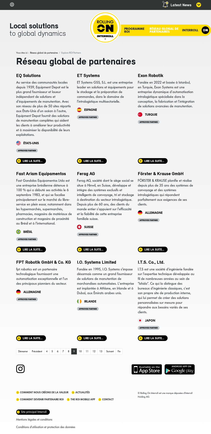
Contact (108, 399)
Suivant (110, 351)
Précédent (37, 351)
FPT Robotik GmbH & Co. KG (43, 262)
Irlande (90, 301)
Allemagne (153, 213)
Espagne (90, 110)
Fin (119, 351)
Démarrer (23, 351)
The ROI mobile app (83, 399)
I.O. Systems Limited (96, 262)
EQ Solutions (28, 76)
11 (87, 351)
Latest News (180, 5)
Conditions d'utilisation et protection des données (45, 427)
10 (80, 351)
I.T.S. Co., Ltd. (151, 262)
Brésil (27, 232)
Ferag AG (86, 174)
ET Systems (88, 76)
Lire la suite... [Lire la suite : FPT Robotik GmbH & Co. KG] (33, 338)
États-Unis (31, 143)
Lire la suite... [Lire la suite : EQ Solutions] (33, 161)
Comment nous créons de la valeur (44, 392)
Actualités (82, 392)
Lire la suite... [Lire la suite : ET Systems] (93, 161)
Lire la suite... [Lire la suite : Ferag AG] (93, 249)
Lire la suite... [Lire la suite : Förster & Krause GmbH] (154, 249)
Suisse (88, 227)
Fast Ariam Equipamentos (41, 174)
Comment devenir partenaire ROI (42, 399)
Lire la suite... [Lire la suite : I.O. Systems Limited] (93, 338)
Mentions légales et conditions (34, 419)
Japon (150, 320)
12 (94, 351)
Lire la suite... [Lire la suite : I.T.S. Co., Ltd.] (154, 338)
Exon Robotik (150, 76)
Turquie (151, 114)
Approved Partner (27, 150)
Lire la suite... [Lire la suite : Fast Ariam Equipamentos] (33, 249)
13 (100, 351)
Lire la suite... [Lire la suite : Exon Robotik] (154, 161)
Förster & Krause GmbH (160, 174)
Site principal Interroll (34, 412)
